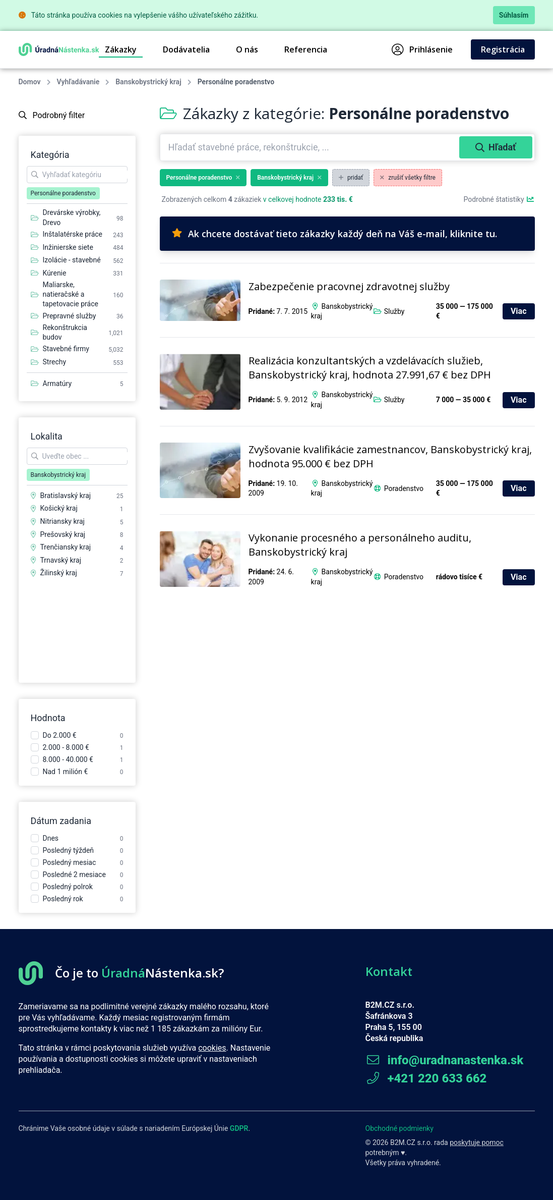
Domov (30, 82)
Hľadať (495, 147)
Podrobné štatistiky (498, 199)
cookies (212, 1048)
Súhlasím (514, 15)
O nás (247, 49)
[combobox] (310, 147)
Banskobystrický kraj (148, 82)
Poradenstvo (403, 488)
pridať (351, 177)
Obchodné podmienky (399, 1128)
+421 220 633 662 (426, 1078)
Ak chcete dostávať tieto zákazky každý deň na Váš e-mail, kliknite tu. (334, 234)
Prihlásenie (422, 49)
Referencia (305, 49)
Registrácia (503, 49)
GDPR (239, 1128)
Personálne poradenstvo (203, 177)
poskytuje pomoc (477, 1142)
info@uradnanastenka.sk (444, 1060)
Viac (519, 311)
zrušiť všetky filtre (408, 177)
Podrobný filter (52, 115)
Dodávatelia (186, 49)
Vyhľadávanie (78, 82)
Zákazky (121, 49)
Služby (394, 311)
